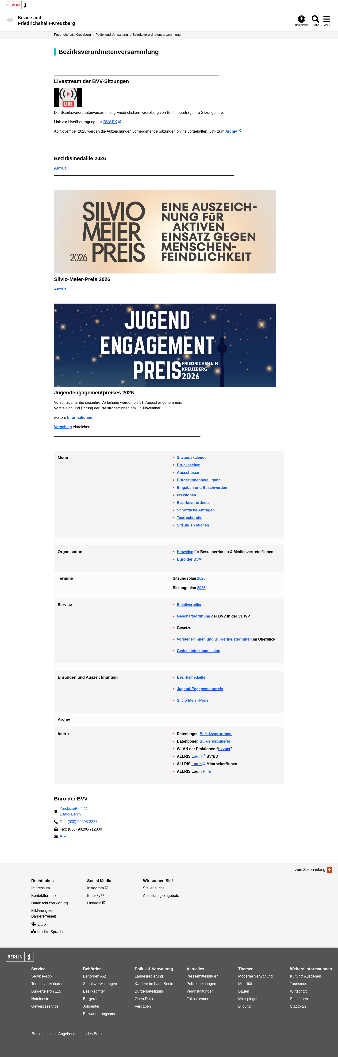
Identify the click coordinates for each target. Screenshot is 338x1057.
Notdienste (40, 999)
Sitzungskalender (192, 457)
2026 (201, 578)
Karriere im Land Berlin (154, 984)
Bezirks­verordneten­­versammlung (157, 34)
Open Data (144, 999)
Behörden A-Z (94, 976)
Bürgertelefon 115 (46, 991)
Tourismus (298, 984)
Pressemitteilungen (202, 976)
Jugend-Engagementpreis (200, 689)
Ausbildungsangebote (161, 896)
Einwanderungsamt (99, 1014)
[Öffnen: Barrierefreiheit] (301, 20)
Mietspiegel (247, 999)
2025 (201, 588)
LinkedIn (94, 903)
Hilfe (207, 771)
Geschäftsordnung (193, 616)
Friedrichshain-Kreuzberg (72, 34)
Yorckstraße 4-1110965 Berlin (74, 811)
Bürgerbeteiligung (149, 991)
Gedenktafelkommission (198, 651)
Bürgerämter (93, 999)
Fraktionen (186, 495)
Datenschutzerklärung (49, 903)
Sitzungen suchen (193, 525)
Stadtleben (299, 999)
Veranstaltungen (200, 991)
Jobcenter (91, 1006)
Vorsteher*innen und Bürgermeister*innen (214, 639)
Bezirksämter (94, 991)
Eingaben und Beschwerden (202, 488)
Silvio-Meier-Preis (192, 700)
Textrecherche (189, 518)
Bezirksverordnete (193, 503)
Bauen (243, 991)
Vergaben (143, 1006)
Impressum (40, 888)
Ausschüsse (188, 473)
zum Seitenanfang (310, 870)
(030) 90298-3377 (82, 822)
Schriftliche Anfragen (196, 510)
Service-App (41, 976)
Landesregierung (149, 976)
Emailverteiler (189, 605)
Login (197, 756)
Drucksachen (189, 465)
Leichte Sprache (47, 932)
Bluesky (93, 896)
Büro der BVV (189, 559)
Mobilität (245, 984)
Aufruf (60, 168)
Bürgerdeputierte (215, 741)
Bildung (244, 1006)
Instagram (95, 888)
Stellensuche (154, 888)
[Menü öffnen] (326, 20)
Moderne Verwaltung (255, 976)
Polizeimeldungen (201, 984)
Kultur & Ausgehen (305, 976)
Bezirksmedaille (191, 677)
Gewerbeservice (44, 1006)
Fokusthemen (197, 999)
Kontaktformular (44, 896)
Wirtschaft (298, 991)
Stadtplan (298, 1006)
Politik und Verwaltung (112, 34)
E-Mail (65, 837)
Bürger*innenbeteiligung (199, 480)
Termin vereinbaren (47, 984)
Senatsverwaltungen (100, 984)
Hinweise (185, 552)
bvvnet (224, 749)
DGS (38, 924)
